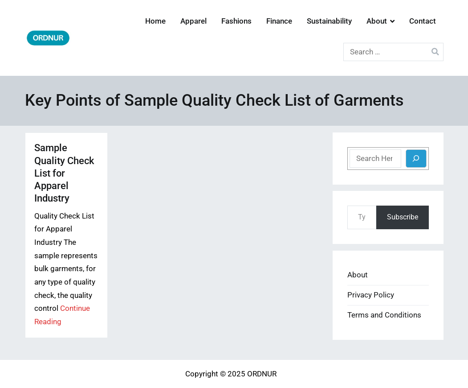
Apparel (193, 21)
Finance (279, 21)
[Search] (416, 158)
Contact (422, 21)
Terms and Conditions (384, 315)
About (376, 21)
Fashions (236, 21)
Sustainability (329, 21)
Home (155, 21)
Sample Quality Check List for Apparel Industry (64, 172)
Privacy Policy (370, 295)
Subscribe (402, 217)
